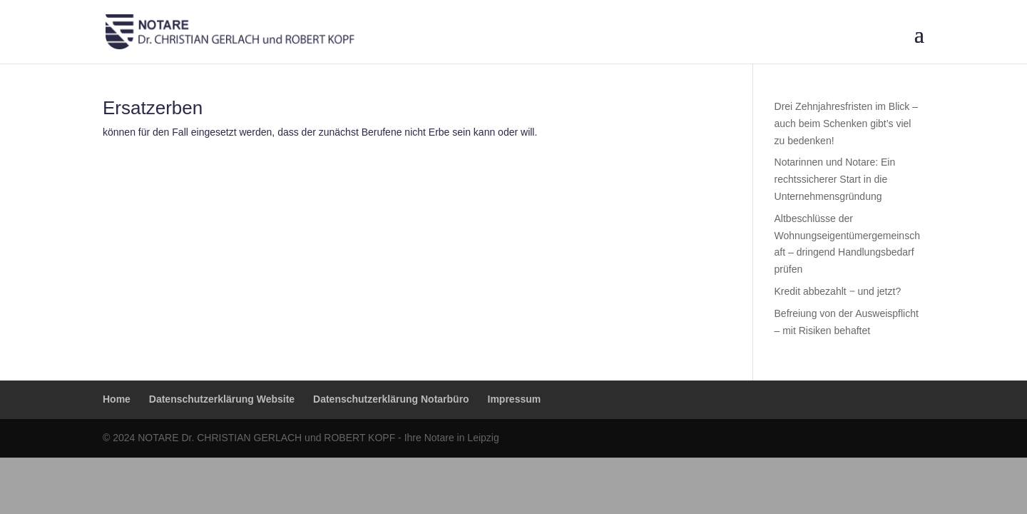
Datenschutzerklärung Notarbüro (391, 399)
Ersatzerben (153, 108)
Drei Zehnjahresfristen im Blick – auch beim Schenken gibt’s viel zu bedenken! (847, 123)
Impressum (514, 399)
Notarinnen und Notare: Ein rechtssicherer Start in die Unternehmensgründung (835, 179)
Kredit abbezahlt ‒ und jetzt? (838, 291)
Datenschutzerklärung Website (222, 399)
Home (117, 399)
